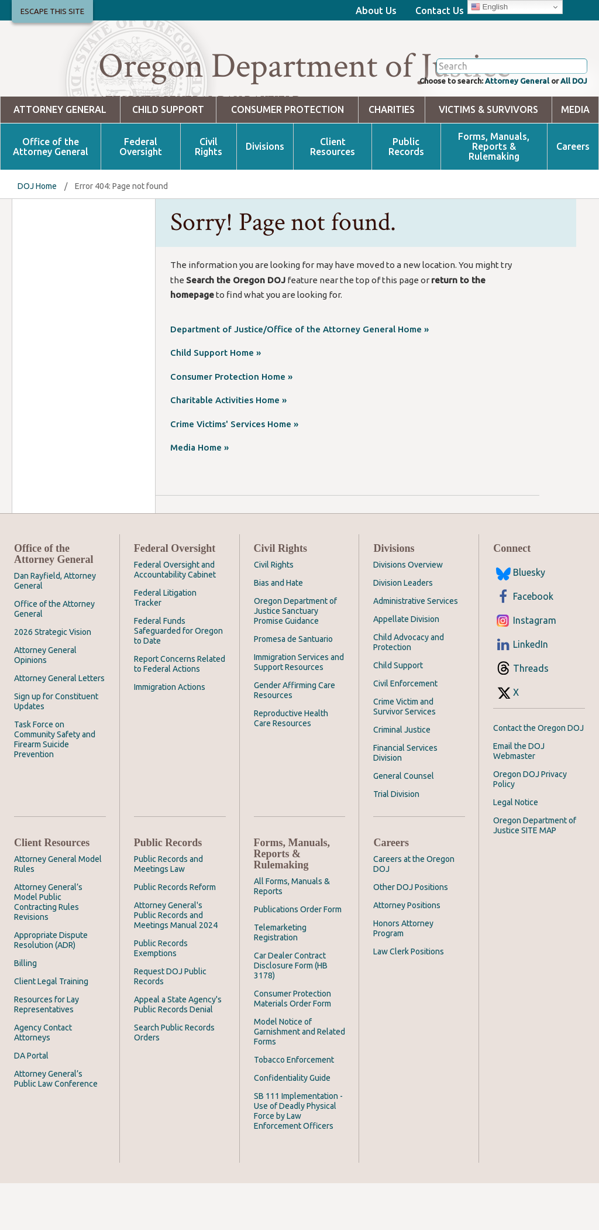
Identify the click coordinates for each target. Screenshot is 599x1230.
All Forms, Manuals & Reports (292, 933)
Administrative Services (415, 647)
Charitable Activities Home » (228, 447)
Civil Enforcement (405, 730)
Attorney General (502, 126)
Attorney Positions (406, 952)
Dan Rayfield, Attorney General (55, 627)
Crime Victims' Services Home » (234, 471)
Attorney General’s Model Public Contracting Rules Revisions (48, 948)
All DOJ (570, 126)
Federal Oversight (140, 194)
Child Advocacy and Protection (408, 689)
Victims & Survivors (488, 157)
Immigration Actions (169, 733)
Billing (25, 1010)
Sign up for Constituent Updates (56, 748)
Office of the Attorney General (50, 194)
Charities (392, 157)
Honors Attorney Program (403, 975)
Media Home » (199, 494)
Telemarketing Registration (280, 979)
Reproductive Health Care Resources (291, 765)
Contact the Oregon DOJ (538, 774)
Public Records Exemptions (161, 995)
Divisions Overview (408, 611)
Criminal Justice (402, 776)
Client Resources (332, 194)
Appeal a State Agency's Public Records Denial (178, 1051)
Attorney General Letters (59, 725)
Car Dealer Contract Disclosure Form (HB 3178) (291, 1012)
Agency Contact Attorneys (43, 1079)
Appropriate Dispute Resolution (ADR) (51, 987)
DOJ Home (37, 233)
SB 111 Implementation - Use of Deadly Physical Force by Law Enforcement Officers (298, 1157)
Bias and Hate (278, 629)
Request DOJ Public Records (170, 1023)
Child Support (168, 157)
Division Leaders (403, 629)
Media (575, 157)
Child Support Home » (215, 399)
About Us (376, 10)
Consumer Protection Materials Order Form (292, 1045)
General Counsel (403, 822)
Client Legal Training (51, 1028)
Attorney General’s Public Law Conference (56, 1125)
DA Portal (31, 1102)
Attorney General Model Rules (58, 910)
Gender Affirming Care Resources (294, 737)
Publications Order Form (298, 956)
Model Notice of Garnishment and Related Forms (299, 1078)
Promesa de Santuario (293, 685)
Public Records (406, 194)
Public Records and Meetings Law (168, 910)
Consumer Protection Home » (231, 423)
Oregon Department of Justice (304, 66)
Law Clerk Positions (408, 998)
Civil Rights (208, 194)
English (489, 7)
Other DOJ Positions (410, 934)
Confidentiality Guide (292, 1124)
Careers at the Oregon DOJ (414, 910)
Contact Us (439, 10)
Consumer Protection (287, 157)
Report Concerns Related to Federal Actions (179, 710)
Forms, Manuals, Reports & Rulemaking (493, 193)
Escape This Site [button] (52, 11)
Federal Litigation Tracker (165, 644)
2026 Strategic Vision (52, 678)
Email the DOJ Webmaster (519, 798)
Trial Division (396, 841)
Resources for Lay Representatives (46, 1051)
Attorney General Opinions (45, 702)
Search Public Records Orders (174, 1079)
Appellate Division (406, 666)
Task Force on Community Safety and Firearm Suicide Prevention (54, 786)
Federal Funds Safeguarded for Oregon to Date (178, 677)
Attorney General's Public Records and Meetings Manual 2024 (176, 962)
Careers (573, 193)
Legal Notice (515, 849)
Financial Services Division (405, 799)
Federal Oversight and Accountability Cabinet (175, 616)
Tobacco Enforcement (294, 1106)
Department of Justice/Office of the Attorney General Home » (299, 376)
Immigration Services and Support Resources (299, 709)
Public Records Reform (175, 934)
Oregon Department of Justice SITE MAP (534, 872)
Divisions (265, 193)
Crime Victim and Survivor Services (404, 753)
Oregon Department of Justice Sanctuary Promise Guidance (295, 657)
